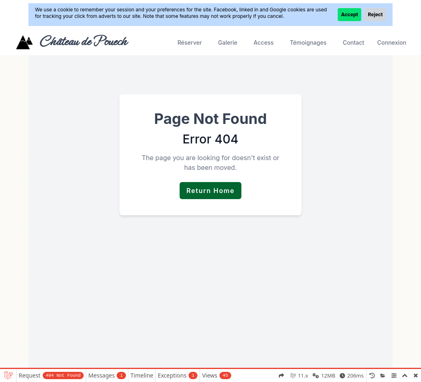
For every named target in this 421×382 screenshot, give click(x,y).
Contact (354, 42)
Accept (349, 14)
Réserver (190, 42)
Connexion (391, 42)
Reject (375, 14)
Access (263, 42)
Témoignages (308, 42)
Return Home (211, 191)
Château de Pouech (82, 41)
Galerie (227, 42)
